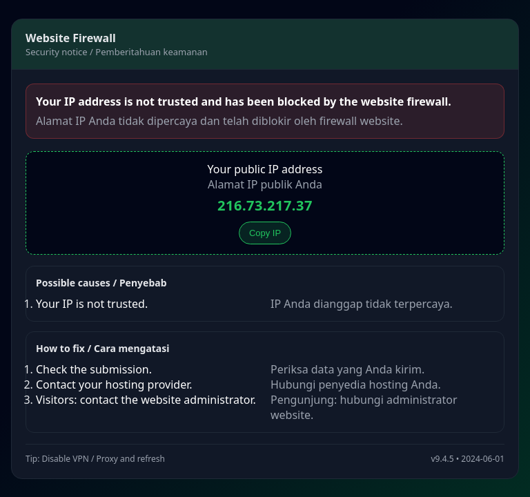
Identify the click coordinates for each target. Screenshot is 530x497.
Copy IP (265, 233)
